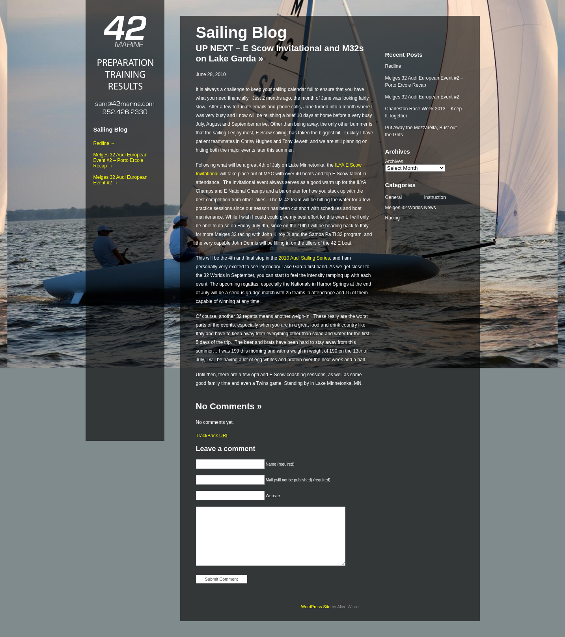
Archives (394, 161)
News (430, 207)
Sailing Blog (110, 129)
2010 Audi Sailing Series (304, 258)
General (393, 197)
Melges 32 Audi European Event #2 (422, 97)
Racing (392, 218)
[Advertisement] (125, 311)
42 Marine (125, 31)
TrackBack (212, 435)
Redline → (104, 143)
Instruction (435, 197)
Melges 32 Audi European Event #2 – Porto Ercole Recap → (120, 160)
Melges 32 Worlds (404, 207)
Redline (393, 66)
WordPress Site (315, 606)
